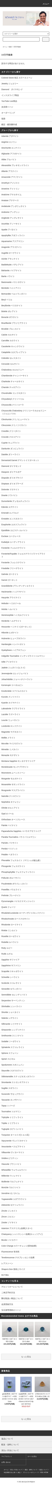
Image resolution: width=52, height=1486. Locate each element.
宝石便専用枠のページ (11, 1310)
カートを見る (32, 1456)
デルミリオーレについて (12, 1287)
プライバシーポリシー (30, 1472)
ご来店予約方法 (8, 1292)
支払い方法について (16, 1469)
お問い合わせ (6, 1462)
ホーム (5, 47)
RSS (41, 1472)
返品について (43, 1469)
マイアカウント (6, 1456)
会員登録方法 (7, 1304)
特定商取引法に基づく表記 (12, 1472)
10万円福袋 (17, 47)
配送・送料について (31, 1469)
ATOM (46, 1472)
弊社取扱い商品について (12, 1298)
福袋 (10, 47)
